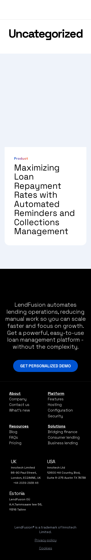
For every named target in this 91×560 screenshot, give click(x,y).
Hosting (55, 404)
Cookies (45, 548)
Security (55, 416)
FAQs (13, 437)
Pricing (15, 443)
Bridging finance (62, 431)
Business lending (63, 443)
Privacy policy (46, 540)
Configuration (60, 410)
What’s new (19, 410)
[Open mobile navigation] (81, 9)
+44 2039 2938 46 (26, 483)
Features (56, 399)
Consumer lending (64, 437)
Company (17, 399)
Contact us (19, 404)
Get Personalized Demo (45, 366)
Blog (13, 431)
